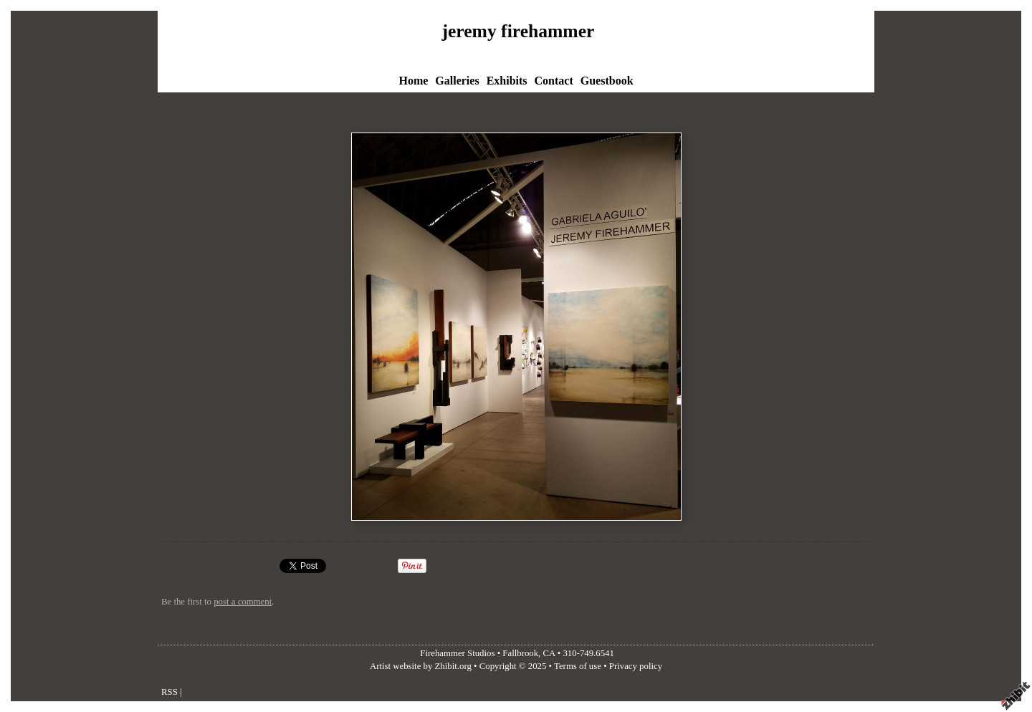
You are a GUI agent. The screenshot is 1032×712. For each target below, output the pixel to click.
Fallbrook (520, 653)
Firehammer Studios (457, 653)
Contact (554, 80)
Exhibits (507, 80)
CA (549, 653)
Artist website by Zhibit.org (421, 666)
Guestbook (607, 80)
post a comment (243, 602)
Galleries (457, 80)
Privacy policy (635, 666)
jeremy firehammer (517, 31)
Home (413, 80)
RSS (169, 692)
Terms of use (577, 666)
